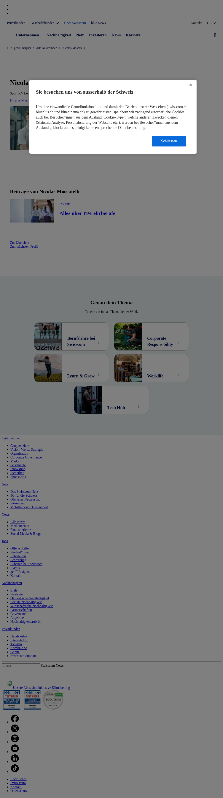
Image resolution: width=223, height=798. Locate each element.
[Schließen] (190, 85)
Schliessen (169, 141)
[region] (113, 117)
